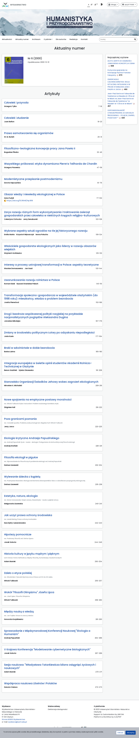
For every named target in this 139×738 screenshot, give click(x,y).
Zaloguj (112, 4)
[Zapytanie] (118, 39)
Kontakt (84, 39)
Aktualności (7, 39)
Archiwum (36, 39)
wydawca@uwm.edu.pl (17, 722)
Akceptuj (130, 732)
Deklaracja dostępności (57, 709)
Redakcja (74, 39)
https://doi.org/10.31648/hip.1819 (18, 200)
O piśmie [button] (47, 39)
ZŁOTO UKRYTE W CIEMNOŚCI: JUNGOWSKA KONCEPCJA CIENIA (121, 62)
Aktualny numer (22, 39)
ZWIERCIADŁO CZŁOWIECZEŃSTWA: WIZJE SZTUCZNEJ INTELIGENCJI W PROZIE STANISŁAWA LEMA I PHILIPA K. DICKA (119, 84)
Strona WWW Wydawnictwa (13, 719)
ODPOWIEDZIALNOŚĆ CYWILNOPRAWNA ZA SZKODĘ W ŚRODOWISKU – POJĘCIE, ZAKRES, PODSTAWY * (121, 114)
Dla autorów (61, 39)
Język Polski (128, 4)
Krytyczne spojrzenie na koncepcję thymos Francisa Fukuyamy (119, 72)
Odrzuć (120, 732)
